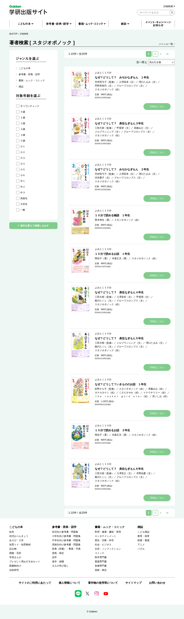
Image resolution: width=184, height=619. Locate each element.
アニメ (141, 544)
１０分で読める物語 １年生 (112, 215)
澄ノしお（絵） (160, 396)
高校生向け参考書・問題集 (66, 544)
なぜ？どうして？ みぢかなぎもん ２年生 (122, 169)
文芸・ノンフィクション (108, 549)
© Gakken (92, 611)
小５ (22, 169)
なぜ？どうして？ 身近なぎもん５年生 (119, 338)
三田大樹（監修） (104, 128)
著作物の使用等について (103, 582)
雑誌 (140, 527)
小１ (22, 146)
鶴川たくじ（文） (104, 300)
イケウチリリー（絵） (155, 392)
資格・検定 (58, 553)
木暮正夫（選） (120, 258)
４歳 (22, 135)
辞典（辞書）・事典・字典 (66, 549)
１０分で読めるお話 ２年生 (112, 430)
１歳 (22, 117)
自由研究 (14, 570)
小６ (22, 175)
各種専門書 (101, 566)
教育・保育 (143, 536)
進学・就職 (58, 561)
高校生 (23, 198)
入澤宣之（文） (125, 473)
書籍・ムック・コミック (110, 527)
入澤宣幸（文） (127, 82)
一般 (22, 209)
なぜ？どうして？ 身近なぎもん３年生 (119, 123)
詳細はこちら (157, 106)
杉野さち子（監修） (105, 388)
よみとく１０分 (103, 72)
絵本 (11, 532)
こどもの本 (16, 527)
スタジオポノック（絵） (108, 89)
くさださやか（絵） (129, 392)
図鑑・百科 (15, 553)
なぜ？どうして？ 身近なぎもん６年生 (119, 468)
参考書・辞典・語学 (64, 527)
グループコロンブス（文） (131, 85)
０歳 (22, 111)
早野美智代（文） (104, 85)
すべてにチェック (29, 106)
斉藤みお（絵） (156, 388)
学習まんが (15, 557)
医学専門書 (101, 557)
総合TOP (13, 34)
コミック (99, 553)
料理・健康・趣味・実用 (108, 532)
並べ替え (141, 62)
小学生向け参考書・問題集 (66, 536)
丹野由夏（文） (144, 473)
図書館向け (15, 566)
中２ (22, 186)
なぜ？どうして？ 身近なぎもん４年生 (119, 292)
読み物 (12, 549)
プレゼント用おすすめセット (24, 561)
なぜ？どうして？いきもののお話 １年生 (120, 384)
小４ (22, 163)
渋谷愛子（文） (103, 177)
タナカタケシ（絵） (105, 392)
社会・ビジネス (103, 544)
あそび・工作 (16, 540)
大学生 (23, 204)
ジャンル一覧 (167, 44)
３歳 (22, 129)
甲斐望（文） (124, 128)
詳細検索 (169, 6)
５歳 (22, 140)
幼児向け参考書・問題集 (65, 532)
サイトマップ (133, 582)
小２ (22, 152)
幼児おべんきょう (18, 536)
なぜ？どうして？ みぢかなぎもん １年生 (122, 77)
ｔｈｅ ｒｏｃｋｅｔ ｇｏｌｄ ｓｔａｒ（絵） (122, 396)
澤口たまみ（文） (148, 82)
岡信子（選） (102, 258)
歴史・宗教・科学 (104, 540)
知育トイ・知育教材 (20, 544)
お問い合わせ (157, 582)
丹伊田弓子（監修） (105, 82)
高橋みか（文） (142, 128)
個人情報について (69, 582)
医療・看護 (143, 540)
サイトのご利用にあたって (35, 582)
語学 (54, 557)
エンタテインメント (105, 536)
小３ (22, 158)
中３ (22, 192)
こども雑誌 (143, 532)
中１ (22, 181)
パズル (141, 549)
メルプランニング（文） (108, 131)
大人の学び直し (60, 566)
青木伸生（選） (103, 219)
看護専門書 (101, 561)
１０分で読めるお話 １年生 (112, 253)
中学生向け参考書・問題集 (66, 540)
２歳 (22, 123)
